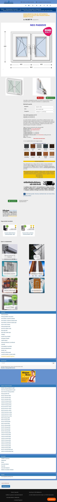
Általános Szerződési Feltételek (7, 469)
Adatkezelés (3, 460)
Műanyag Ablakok (4, 314)
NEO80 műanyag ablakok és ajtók (7, 388)
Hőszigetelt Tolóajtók (5, 338)
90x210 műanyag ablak (5, 429)
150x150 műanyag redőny (6, 404)
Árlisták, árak (3, 350)
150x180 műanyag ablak (6, 438)
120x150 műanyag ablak (6, 434)
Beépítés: (26, 106)
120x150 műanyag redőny (6, 402)
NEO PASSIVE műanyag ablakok (7, 391)
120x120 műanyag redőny (6, 401)
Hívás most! (40, 177)
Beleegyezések (6, 486)
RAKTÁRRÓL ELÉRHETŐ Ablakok (8, 318)
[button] (29, 5)
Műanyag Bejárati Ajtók (5, 326)
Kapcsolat (16, 492)
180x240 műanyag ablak (6, 443)
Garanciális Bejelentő (5, 467)
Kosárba (40, 97)
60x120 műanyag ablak (5, 421)
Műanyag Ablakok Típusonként (7, 316)
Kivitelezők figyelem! (18, 500)
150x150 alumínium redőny (6, 415)
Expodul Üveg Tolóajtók (5, 336)
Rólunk (2, 462)
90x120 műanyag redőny (6, 395)
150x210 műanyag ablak (6, 445)
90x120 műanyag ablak (5, 425)
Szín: (25, 108)
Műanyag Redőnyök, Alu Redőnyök (8, 342)
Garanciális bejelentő (18, 494)
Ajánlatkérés (51, 499)
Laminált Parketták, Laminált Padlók (8, 354)
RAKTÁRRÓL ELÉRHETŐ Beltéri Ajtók (8, 322)
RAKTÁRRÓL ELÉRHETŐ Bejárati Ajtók (9, 320)
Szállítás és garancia (5, 458)
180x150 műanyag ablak (6, 440)
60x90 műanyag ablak (5, 419)
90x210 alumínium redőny (6, 410)
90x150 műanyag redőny (6, 397)
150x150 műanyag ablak (6, 436)
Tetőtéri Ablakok (4, 340)
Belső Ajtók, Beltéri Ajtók (6, 332)
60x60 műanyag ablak (5, 417)
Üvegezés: (26, 111)
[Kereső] (53, 363)
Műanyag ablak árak (5, 393)
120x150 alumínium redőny (6, 414)
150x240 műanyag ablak (6, 447)
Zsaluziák (3, 344)
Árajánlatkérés (50, 97)
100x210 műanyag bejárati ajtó (7, 451)
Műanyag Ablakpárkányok (6, 348)
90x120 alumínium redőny (6, 406)
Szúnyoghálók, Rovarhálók (6, 346)
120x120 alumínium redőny (6, 412)
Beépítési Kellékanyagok (6, 352)
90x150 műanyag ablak (5, 427)
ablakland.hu (39, 492)
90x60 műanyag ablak (5, 423)
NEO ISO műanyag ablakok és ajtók (8, 389)
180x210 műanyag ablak (6, 442)
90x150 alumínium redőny (6, 408)
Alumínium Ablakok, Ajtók (6, 328)
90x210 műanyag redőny (6, 399)
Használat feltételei (5, 464)
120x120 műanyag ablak (6, 432)
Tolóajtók (3, 334)
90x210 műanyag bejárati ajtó (7, 449)
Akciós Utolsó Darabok (5, 324)
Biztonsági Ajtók (4, 330)
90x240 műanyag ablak (5, 430)
